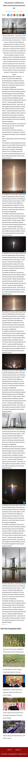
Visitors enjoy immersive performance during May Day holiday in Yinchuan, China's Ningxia (13, 715)
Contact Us (18, 750)
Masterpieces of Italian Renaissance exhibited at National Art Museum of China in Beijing (12, 692)
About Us (9, 750)
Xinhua (21, 11)
